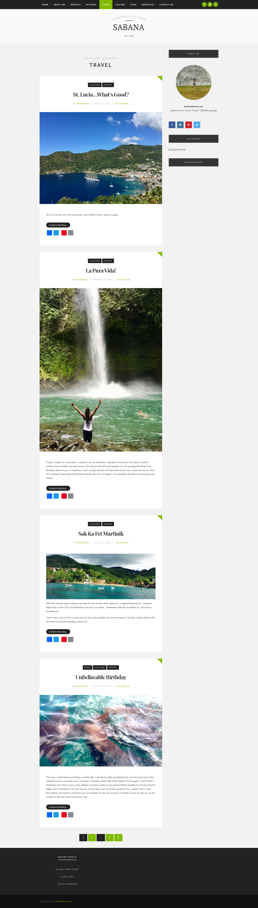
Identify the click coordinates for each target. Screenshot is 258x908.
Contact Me (166, 4)
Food (133, 4)
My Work (91, 4)
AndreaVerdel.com (64, 901)
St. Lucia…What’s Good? (101, 94)
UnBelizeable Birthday (101, 677)
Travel (106, 4)
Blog (87, 667)
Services (76, 4)
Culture (120, 4)
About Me (59, 4)
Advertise (148, 4)
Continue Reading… (58, 225)
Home (45, 4)
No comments (122, 103)
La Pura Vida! (101, 270)
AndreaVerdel (82, 103)
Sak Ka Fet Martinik (101, 533)
